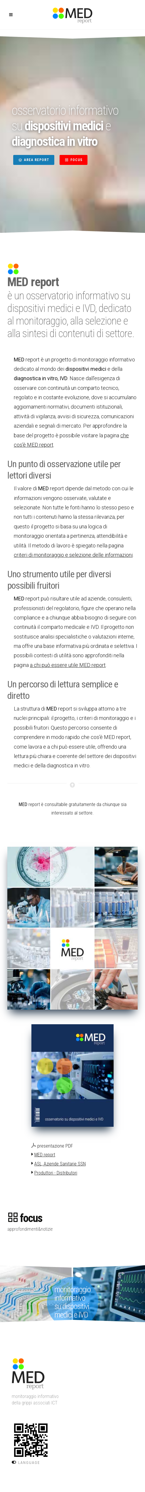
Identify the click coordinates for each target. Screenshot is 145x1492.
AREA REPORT (33, 160)
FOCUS (73, 160)
